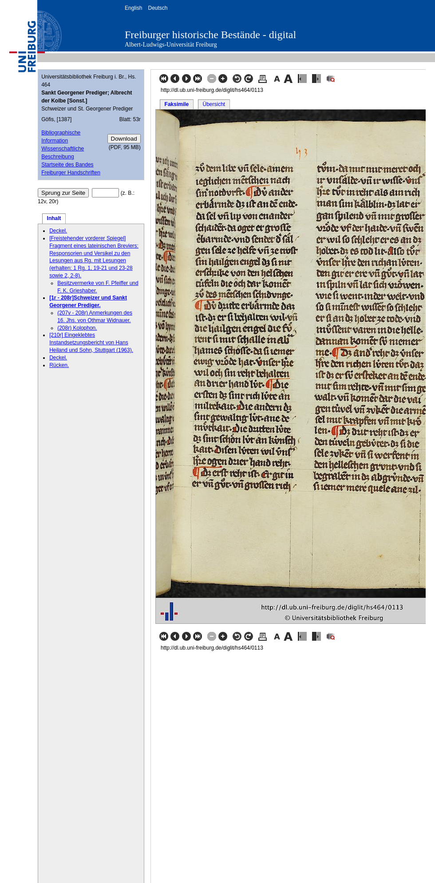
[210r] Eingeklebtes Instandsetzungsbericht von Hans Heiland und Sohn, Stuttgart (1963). (91, 342)
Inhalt (54, 218)
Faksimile (177, 104)
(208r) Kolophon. (77, 328)
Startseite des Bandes (67, 165)
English (133, 8)
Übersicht (213, 104)
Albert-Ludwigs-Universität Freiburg (171, 44)
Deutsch (157, 8)
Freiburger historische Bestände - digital (210, 34)
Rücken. (59, 365)
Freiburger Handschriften (70, 173)
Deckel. (58, 231)
